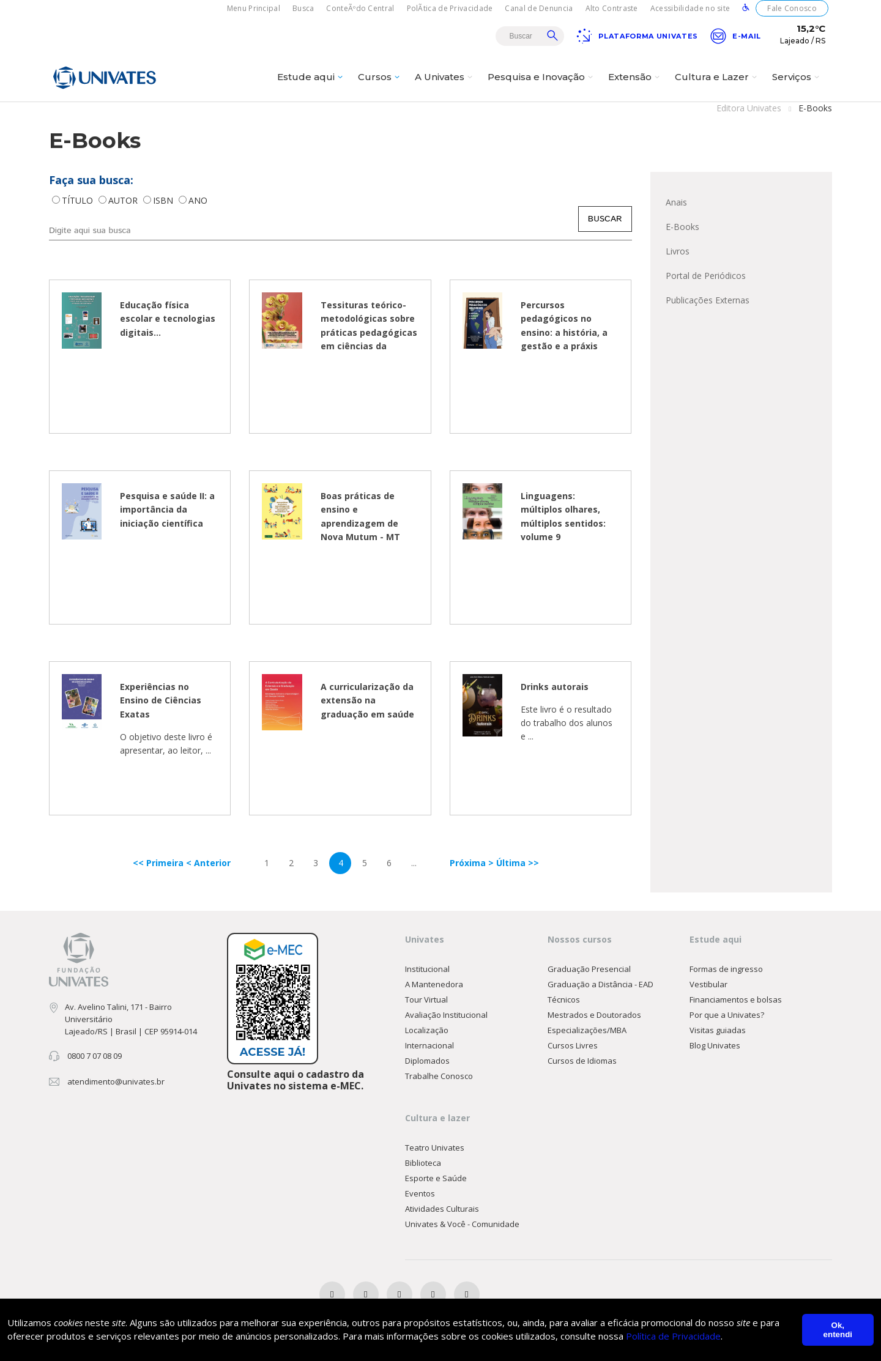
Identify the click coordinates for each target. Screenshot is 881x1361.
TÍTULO (78, 201)
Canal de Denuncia (539, 8)
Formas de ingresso (726, 969)
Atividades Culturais (442, 1209)
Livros (678, 252)
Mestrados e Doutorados (594, 1015)
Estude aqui (311, 77)
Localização (426, 1030)
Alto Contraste (611, 8)
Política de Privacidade (673, 1336)
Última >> (517, 863)
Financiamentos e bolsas (736, 1000)
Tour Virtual (426, 1000)
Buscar (552, 35)
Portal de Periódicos (706, 276)
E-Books (682, 227)
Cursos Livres (573, 1045)
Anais (676, 203)
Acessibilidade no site (690, 8)
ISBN (164, 201)
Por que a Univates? (727, 1015)
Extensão (635, 77)
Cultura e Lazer (717, 77)
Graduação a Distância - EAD (600, 984)
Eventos (420, 1194)
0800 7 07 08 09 (94, 1056)
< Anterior (208, 863)
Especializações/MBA (587, 1030)
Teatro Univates (434, 1148)
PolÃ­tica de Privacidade (450, 8)
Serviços (797, 77)
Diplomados (427, 1061)
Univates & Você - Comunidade (462, 1224)
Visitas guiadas (718, 1030)
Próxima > (473, 863)
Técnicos (564, 1000)
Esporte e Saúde (436, 1178)
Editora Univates (748, 108)
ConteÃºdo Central (360, 8)
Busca (303, 8)
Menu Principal (253, 8)
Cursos (380, 77)
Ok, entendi (837, 1330)
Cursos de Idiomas (582, 1061)
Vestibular (708, 984)
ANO (197, 201)
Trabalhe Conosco (439, 1076)
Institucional (427, 969)
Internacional (429, 1045)
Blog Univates (715, 1045)
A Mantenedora (434, 984)
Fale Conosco (792, 8)
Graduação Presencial (589, 969)
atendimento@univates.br (116, 1082)
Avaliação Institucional (446, 1015)
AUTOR (124, 201)
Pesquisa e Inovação (542, 77)
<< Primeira (159, 863)
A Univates (445, 77)
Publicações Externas (707, 300)
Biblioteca (423, 1163)
